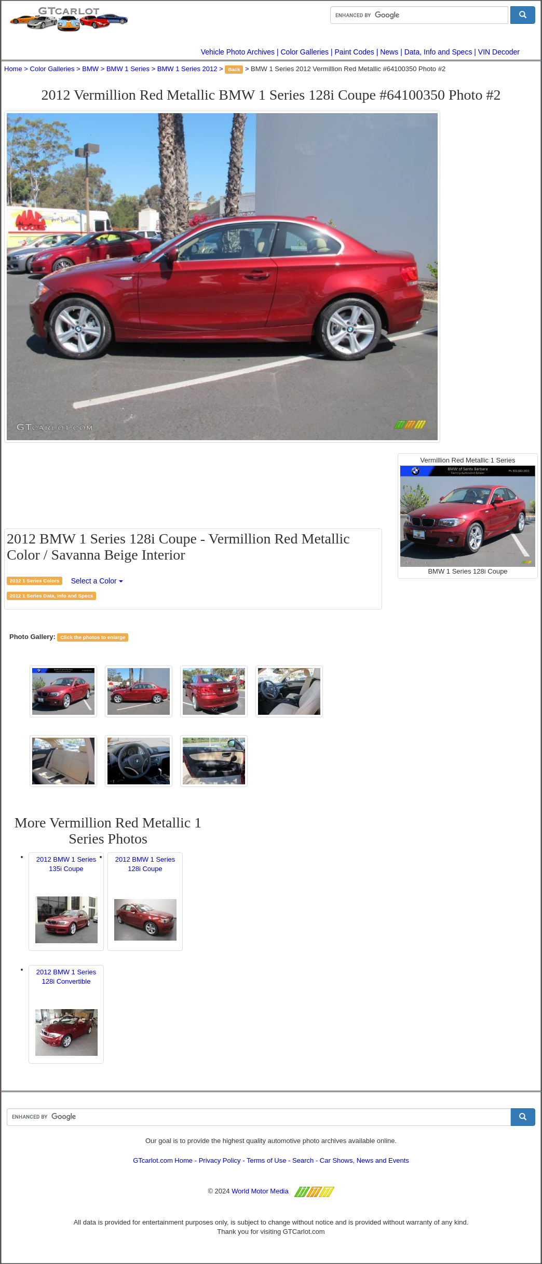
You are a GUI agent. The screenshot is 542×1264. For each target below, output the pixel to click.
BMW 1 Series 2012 (187, 69)
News (389, 52)
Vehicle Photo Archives (238, 52)
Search (303, 1160)
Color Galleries (305, 52)
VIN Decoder (499, 52)
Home (13, 69)
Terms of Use (267, 1160)
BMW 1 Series (128, 69)
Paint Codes (354, 52)
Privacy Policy (220, 1160)
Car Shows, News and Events (364, 1160)
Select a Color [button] (97, 581)
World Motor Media (260, 1191)
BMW (90, 69)
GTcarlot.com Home (163, 1160)
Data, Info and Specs (438, 52)
